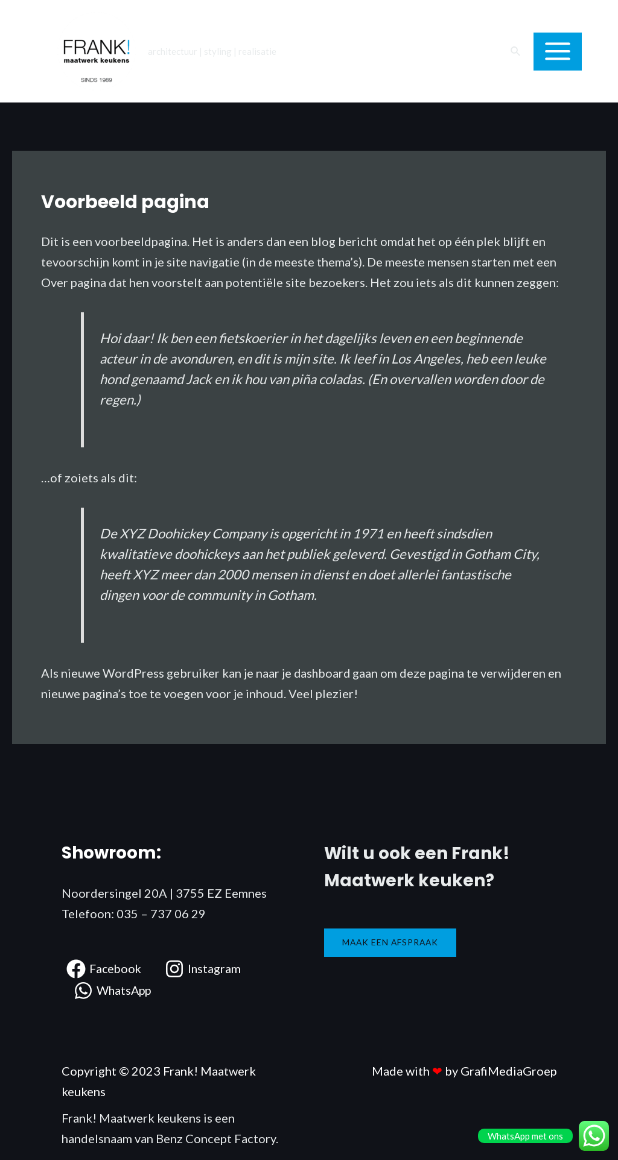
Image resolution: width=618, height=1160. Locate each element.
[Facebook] (105, 968)
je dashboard (317, 673)
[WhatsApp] (113, 990)
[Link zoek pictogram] (516, 51)
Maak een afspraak (391, 941)
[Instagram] (205, 968)
